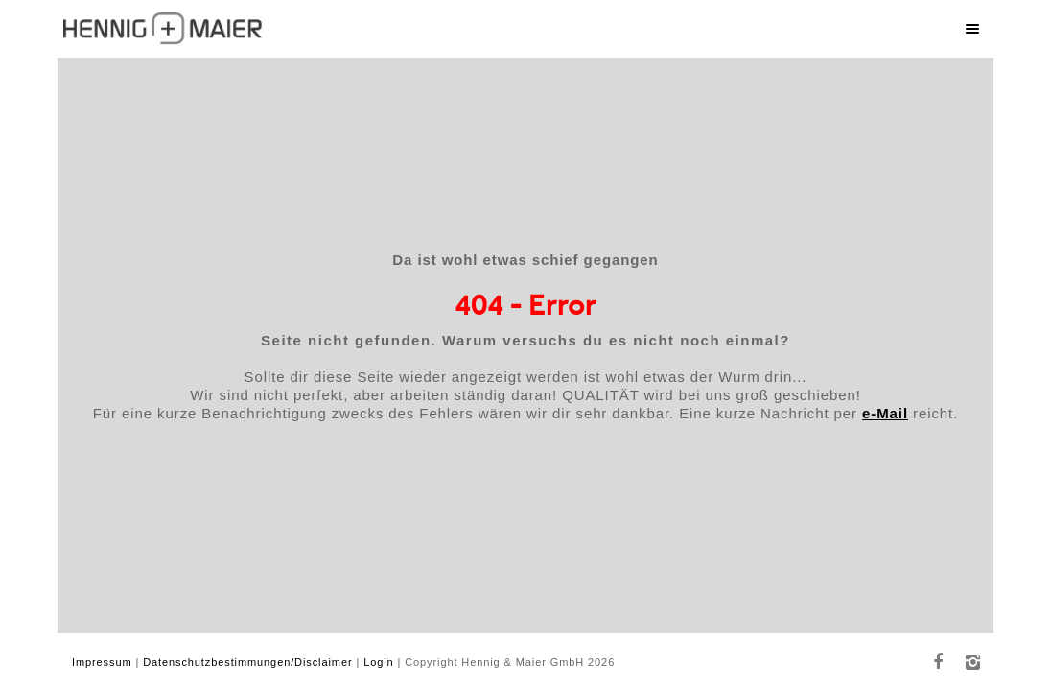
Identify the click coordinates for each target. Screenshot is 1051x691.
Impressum (102, 662)
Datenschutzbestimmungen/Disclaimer (247, 662)
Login (378, 662)
